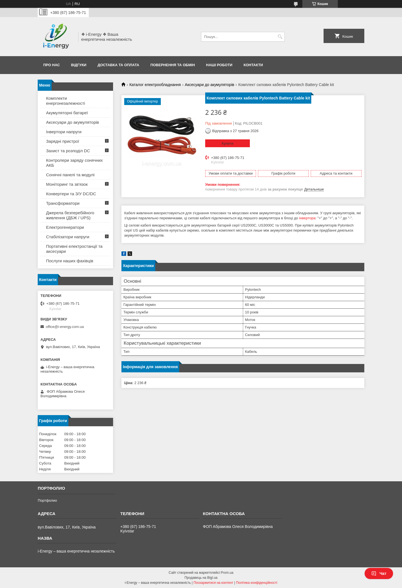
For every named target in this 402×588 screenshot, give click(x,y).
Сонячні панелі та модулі (70, 174)
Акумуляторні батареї (67, 112)
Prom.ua (227, 573)
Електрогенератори (65, 227)
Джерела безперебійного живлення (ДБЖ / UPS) (70, 215)
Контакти (253, 65)
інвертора (307, 218)
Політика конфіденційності (256, 583)
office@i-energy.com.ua (65, 327)
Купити (227, 143)
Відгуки (78, 65)
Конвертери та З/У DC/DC (71, 193)
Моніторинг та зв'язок (67, 184)
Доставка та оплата (118, 65)
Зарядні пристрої (62, 141)
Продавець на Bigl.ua (201, 578)
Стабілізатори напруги (67, 236)
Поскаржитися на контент (213, 583)
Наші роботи (219, 65)
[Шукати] (280, 37)
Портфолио (47, 500)
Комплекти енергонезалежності (65, 101)
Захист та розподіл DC (68, 150)
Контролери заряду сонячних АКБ (74, 163)
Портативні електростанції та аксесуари (74, 249)
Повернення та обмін (172, 65)
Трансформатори (63, 203)
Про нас (51, 65)
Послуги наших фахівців (69, 260)
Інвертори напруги (64, 131)
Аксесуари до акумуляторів (209, 84)
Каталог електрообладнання (155, 84)
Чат (378, 573)
